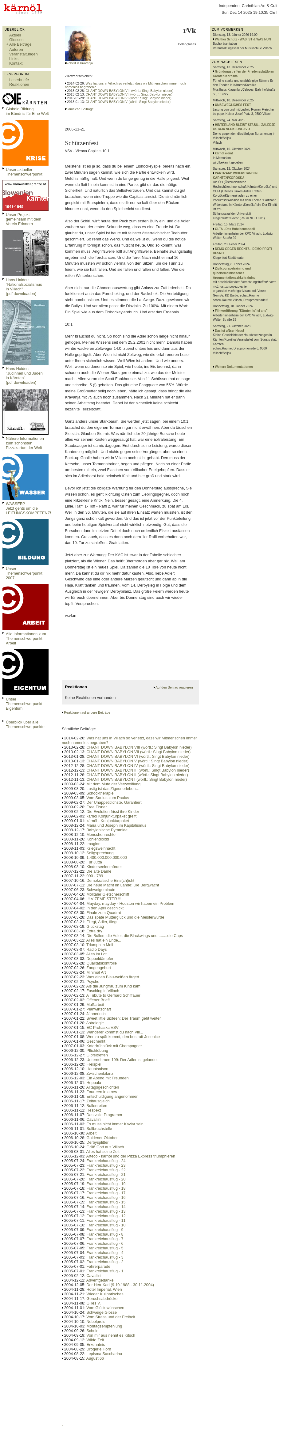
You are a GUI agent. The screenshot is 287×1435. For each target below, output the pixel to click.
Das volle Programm (104, 1114)
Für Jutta (94, 862)
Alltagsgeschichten (102, 1087)
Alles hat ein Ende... (103, 940)
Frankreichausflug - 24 (105, 1160)
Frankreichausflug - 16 (105, 1197)
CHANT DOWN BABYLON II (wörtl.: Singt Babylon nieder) (137, 774)
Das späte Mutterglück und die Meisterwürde (125, 917)
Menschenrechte (101, 834)
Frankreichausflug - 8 (104, 1234)
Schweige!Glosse (101, 1312)
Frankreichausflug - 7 (104, 1239)
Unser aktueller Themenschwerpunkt (24, 171)
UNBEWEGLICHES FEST (233, 105)
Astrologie (95, 1023)
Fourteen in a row (101, 1091)
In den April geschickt (105, 908)
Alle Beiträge (20, 44)
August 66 (95, 1358)
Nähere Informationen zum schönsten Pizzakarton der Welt (25, 443)
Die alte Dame (98, 871)
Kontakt (15, 63)
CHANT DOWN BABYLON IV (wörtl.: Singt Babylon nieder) (137, 765)
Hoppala (93, 1082)
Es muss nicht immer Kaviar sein (115, 1124)
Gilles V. (93, 1303)
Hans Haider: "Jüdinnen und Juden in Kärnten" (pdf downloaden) (24, 375)
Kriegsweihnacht (100, 848)
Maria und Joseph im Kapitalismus (116, 825)
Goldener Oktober (102, 1137)
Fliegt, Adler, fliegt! (102, 922)
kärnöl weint (224, 153)
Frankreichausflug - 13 (105, 1211)
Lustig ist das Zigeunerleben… (113, 788)
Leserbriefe (19, 79)
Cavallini (93, 1119)
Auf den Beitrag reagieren (174, 687)
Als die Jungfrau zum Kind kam (113, 986)
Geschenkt (95, 1041)
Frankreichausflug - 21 (105, 1174)
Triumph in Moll (99, 944)
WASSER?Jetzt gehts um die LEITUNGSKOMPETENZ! (28, 508)
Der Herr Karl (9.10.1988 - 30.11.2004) (120, 1284)
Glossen (16, 39)
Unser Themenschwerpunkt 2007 (24, 573)
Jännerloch (96, 1013)
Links (13, 58)
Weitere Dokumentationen (234, 366)
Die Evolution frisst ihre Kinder (112, 811)
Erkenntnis (95, 1344)
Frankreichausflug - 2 (104, 1261)
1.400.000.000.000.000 (106, 857)
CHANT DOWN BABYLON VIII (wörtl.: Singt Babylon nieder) (129, 91)
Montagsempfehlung (104, 1326)
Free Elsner (96, 807)
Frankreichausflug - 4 (104, 1252)
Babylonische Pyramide (107, 830)
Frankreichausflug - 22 (105, 1170)
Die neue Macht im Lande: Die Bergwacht (122, 885)
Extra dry (94, 931)
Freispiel (93, 1064)
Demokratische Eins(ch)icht (110, 880)
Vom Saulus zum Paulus (107, 797)
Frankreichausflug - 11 (105, 1220)
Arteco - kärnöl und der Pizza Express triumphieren (130, 1156)
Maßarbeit (95, 1004)
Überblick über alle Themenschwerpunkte (25, 724)
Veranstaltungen (23, 54)
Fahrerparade (98, 1266)
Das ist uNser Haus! (229, 330)
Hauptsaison (97, 1069)
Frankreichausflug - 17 (105, 1193)
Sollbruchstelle (99, 1128)
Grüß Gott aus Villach (105, 1147)
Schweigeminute (100, 889)
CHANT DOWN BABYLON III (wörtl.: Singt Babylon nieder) (137, 770)
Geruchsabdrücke (101, 1298)
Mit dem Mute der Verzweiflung (113, 784)
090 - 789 (94, 876)
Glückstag (95, 926)
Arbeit (91, 1133)
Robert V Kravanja (79, 63)
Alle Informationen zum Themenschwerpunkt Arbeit (26, 638)
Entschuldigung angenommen (112, 1096)
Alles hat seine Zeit (103, 1151)
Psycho (92, 981)
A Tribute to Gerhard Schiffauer (113, 995)
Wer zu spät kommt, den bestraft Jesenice (123, 1036)
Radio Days (96, 949)
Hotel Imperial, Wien (104, 1289)
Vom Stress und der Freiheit (110, 1317)
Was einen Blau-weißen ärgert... (114, 977)
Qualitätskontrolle (101, 963)
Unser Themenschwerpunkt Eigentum (24, 704)
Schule (92, 1330)
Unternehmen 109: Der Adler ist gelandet (122, 1059)
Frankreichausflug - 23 (105, 1165)
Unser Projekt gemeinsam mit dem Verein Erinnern (23, 219)
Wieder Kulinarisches (104, 1294)
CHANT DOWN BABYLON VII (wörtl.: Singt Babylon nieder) (129, 94)
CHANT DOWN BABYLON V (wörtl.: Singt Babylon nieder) (128, 102)
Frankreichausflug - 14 (105, 1206)
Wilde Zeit (95, 1340)
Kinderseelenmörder (104, 866)
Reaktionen (19, 84)
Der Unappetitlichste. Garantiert (113, 802)
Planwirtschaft (98, 1009)
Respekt (93, 1110)
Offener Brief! (98, 1000)
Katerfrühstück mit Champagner (114, 1046)
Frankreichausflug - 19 (105, 1183)
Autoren (16, 49)
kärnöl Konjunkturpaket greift (111, 816)
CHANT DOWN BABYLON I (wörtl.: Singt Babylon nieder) (136, 779)
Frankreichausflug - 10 (105, 1225)
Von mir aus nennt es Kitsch (110, 1335)
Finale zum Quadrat (103, 912)
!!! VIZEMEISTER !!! (103, 899)
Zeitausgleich (97, 1101)
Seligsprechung (99, 853)
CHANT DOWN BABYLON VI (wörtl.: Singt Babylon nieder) (128, 98)
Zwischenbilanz (99, 1073)
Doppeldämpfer (99, 958)
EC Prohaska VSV (102, 1027)
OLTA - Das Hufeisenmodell (235, 229)
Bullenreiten (96, 1105)
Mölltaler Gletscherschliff (107, 894)
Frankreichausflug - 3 (104, 1257)
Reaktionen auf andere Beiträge (87, 712)
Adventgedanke (100, 1280)
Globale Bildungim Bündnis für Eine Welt (27, 111)
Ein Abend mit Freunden (107, 1078)
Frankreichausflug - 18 (105, 1188)
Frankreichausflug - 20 (105, 1179)
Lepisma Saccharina (104, 1353)
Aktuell (15, 35)
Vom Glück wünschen (105, 1307)
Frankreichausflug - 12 (105, 1216)
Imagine (93, 843)
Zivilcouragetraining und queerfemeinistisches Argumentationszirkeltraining (234, 273)
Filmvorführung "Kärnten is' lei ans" (241, 310)
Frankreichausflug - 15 (105, 1202)
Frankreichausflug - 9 (104, 1229)
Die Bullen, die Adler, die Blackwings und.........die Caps (134, 935)
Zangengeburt (98, 967)
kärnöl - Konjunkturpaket (107, 820)
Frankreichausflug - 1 (104, 1271)
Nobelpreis (95, 1321)
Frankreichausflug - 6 (104, 1243)
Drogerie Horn (98, 1349)
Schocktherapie (99, 793)
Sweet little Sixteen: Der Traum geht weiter (123, 1018)
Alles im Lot (96, 954)
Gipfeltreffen (97, 1055)
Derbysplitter (97, 1142)
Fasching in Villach (102, 990)
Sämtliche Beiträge (79, 109)
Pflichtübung (97, 1050)
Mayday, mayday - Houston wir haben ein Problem (130, 903)
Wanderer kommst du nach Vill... (114, 1032)
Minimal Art (96, 972)
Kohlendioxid (97, 839)
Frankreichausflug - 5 (104, 1248)
